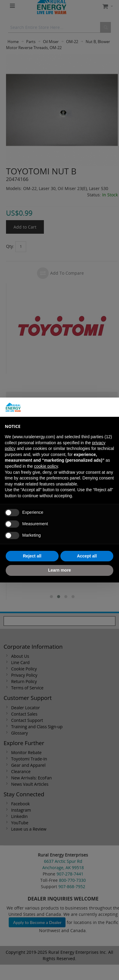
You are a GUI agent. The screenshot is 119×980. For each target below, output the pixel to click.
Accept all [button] (87, 556)
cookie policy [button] (46, 466)
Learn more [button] (59, 570)
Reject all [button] (32, 556)
